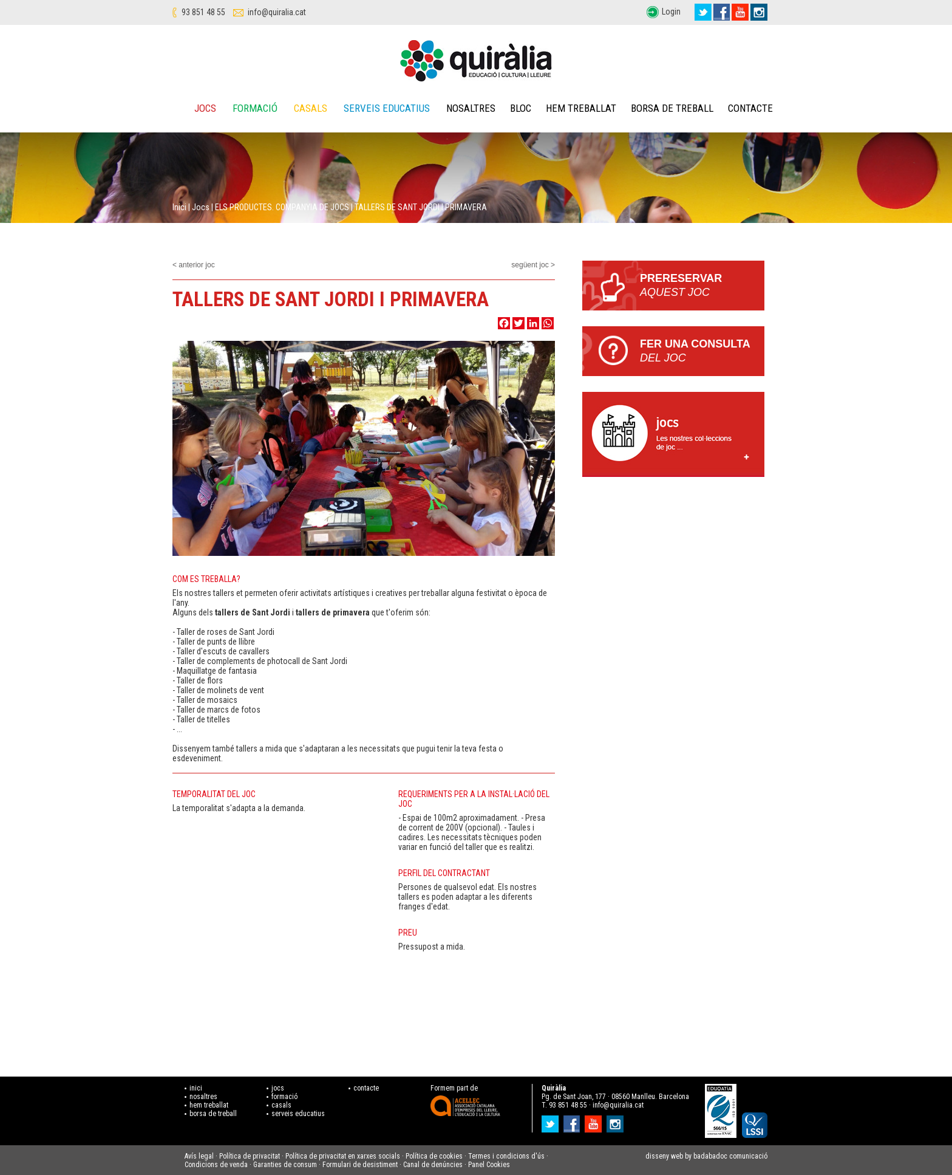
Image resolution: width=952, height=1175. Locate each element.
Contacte (750, 108)
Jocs (205, 108)
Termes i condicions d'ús (506, 1156)
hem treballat (208, 1105)
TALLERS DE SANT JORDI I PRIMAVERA (421, 207)
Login (671, 11)
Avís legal (199, 1156)
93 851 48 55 (203, 12)
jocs (277, 1088)
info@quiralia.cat (277, 12)
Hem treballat (581, 108)
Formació (255, 108)
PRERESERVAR (702, 286)
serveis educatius (298, 1113)
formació (284, 1096)
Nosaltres (470, 108)
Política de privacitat (249, 1156)
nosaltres (203, 1096)
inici (195, 1088)
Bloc (520, 108)
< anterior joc (193, 265)
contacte (366, 1088)
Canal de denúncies (433, 1164)
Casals (310, 108)
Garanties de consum (285, 1164)
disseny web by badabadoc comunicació (706, 1156)
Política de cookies (434, 1156)
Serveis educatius (387, 108)
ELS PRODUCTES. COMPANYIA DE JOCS (282, 207)
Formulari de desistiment (360, 1164)
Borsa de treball (672, 108)
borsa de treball (213, 1113)
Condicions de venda (216, 1164)
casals (281, 1105)
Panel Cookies (489, 1164)
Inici (179, 207)
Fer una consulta (702, 351)
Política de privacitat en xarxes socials (342, 1156)
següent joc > (533, 265)
